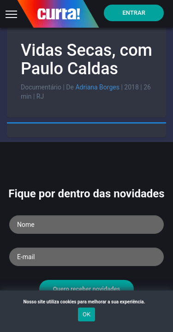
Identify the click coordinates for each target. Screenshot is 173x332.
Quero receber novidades (86, 288)
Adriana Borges (97, 87)
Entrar (133, 12)
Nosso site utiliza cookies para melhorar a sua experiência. (86, 301)
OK (86, 314)
